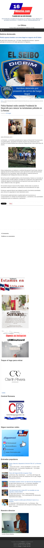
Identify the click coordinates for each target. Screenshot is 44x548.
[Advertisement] (14, 217)
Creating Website (21, 543)
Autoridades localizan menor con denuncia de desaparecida (25, 481)
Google (24, 546)
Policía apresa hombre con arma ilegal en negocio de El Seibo (21, 37)
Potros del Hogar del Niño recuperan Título (20, 473)
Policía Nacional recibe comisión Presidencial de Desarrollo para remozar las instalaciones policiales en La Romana (21, 108)
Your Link (19, 544)
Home (2, 100)
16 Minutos (22, 541)
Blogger (19, 546)
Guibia (3, 392)
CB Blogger (8, 113)
